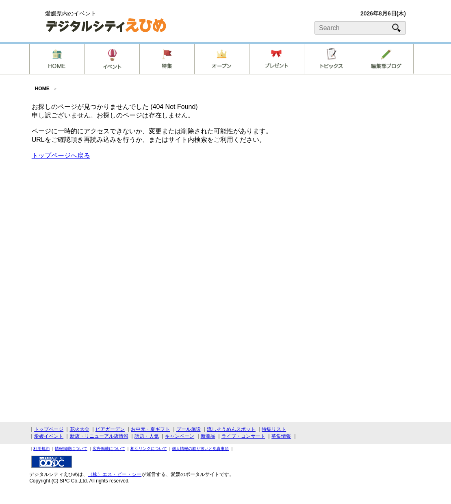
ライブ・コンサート (243, 436)
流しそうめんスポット (231, 429)
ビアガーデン (110, 429)
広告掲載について (109, 448)
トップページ (48, 429)
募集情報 (281, 436)
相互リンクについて (148, 448)
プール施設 (188, 429)
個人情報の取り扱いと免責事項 (200, 448)
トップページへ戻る (61, 155)
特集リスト (274, 429)
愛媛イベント (48, 436)
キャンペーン (179, 436)
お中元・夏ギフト (150, 429)
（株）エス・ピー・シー (114, 474)
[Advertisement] (225, 223)
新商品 (208, 436)
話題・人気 (146, 436)
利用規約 (41, 448)
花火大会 (79, 429)
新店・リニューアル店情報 (99, 436)
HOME (42, 88)
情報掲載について (71, 448)
